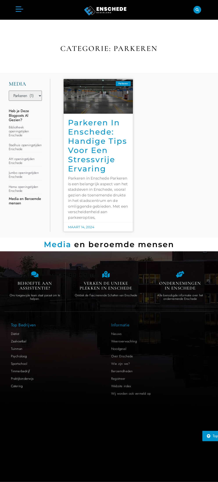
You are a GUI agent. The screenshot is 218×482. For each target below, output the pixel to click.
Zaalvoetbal (18, 341)
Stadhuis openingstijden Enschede (25, 147)
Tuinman (16, 348)
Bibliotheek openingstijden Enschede (19, 131)
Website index (121, 386)
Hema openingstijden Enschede (23, 188)
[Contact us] (35, 274)
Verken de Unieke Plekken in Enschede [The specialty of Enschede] (106, 286)
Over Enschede (122, 356)
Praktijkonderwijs (22, 378)
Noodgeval (118, 348)
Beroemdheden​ (122, 371)
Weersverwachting (124, 341)
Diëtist (15, 333)
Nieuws (116, 333)
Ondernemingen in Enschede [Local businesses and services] (180, 286)
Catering (17, 386)
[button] (197, 9)
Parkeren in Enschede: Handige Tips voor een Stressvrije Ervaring (97, 145)
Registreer (118, 378)
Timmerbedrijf (20, 371)
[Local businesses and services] (180, 274)
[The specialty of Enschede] (106, 274)
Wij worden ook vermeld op (131, 393)
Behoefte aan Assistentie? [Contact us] (35, 286)
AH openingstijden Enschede (22, 160)
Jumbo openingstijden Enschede (24, 174)
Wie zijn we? (120, 363)
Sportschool (19, 363)
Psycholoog (19, 356)
